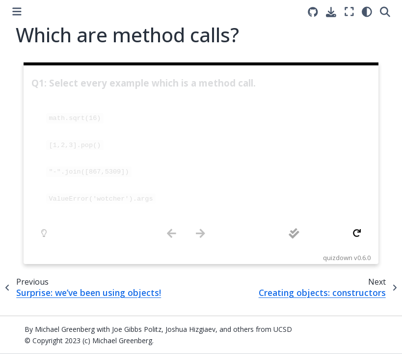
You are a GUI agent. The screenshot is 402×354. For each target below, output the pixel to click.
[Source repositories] (313, 12)
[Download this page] (331, 12)
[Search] (385, 11)
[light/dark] (367, 11)
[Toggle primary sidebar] (17, 11)
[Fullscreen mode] (349, 11)
